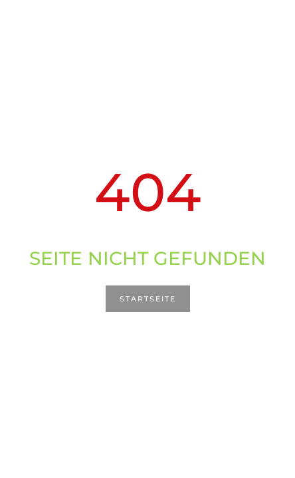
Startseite (148, 298)
